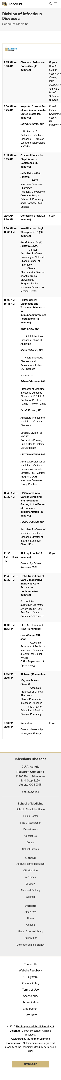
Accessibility (30, 996)
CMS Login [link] (30, 1063)
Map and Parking (30, 890)
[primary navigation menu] (55, 4)
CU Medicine (30, 870)
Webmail (30, 897)
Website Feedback (30, 970)
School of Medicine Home (30, 809)
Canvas (30, 925)
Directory (30, 883)
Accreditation (30, 1002)
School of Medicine (15, 24)
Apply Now (30, 911)
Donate (30, 842)
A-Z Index (30, 877)
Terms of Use (30, 989)
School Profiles (30, 849)
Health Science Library (30, 931)
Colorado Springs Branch (31, 944)
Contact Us (30, 836)
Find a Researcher (30, 822)
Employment (30, 1008)
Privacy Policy (30, 983)
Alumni (30, 918)
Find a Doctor (30, 816)
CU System (30, 977)
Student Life (30, 938)
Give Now (30, 1015)
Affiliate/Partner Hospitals (30, 863)
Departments (30, 829)
